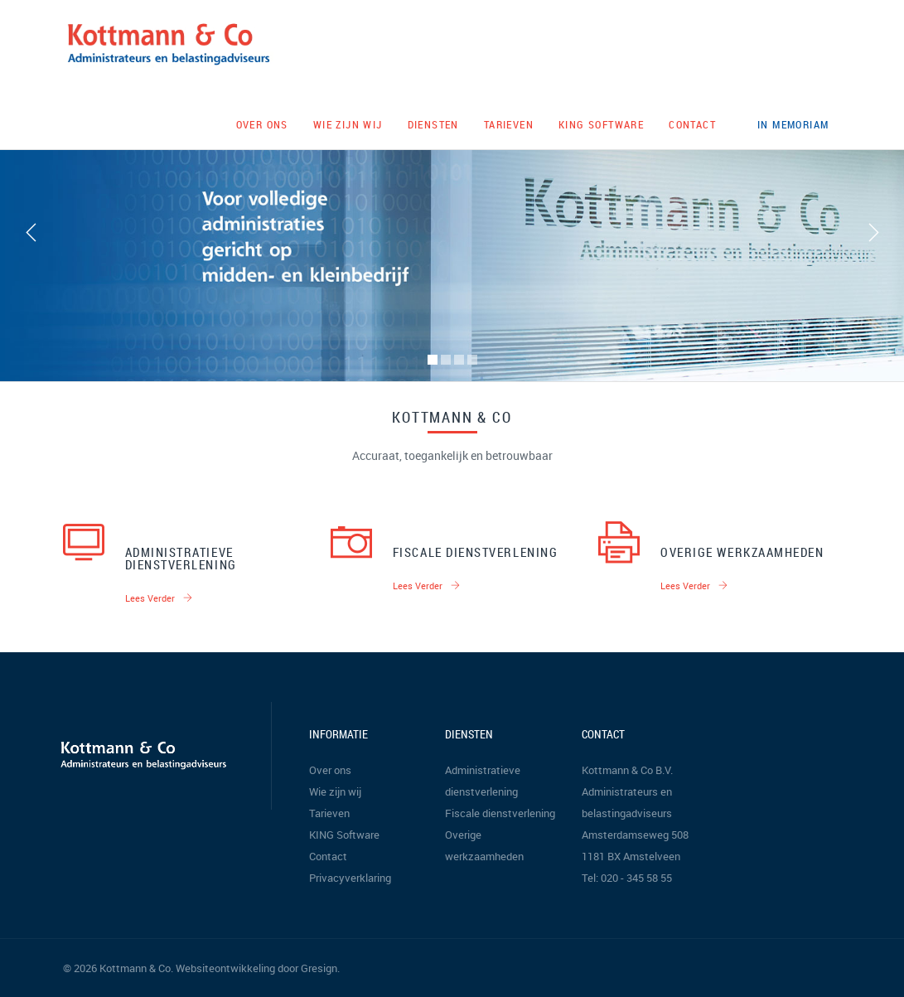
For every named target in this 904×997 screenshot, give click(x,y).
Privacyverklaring (350, 877)
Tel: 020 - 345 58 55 (627, 877)
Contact (692, 124)
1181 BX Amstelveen (631, 856)
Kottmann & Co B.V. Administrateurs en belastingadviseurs (627, 791)
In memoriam (793, 124)
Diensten (433, 124)
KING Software (601, 124)
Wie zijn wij (348, 124)
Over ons (262, 124)
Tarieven (509, 124)
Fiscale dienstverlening (475, 552)
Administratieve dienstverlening (181, 558)
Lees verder (158, 598)
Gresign (319, 968)
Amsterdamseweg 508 (635, 834)
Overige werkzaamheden (742, 552)
